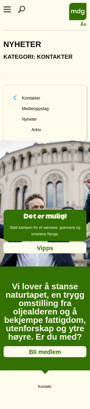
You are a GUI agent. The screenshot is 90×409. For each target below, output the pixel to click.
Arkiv (36, 129)
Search (24, 9)
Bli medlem (45, 352)
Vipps (45, 248)
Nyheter (29, 119)
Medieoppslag (35, 108)
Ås (83, 24)
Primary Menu (10, 9)
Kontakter (31, 98)
